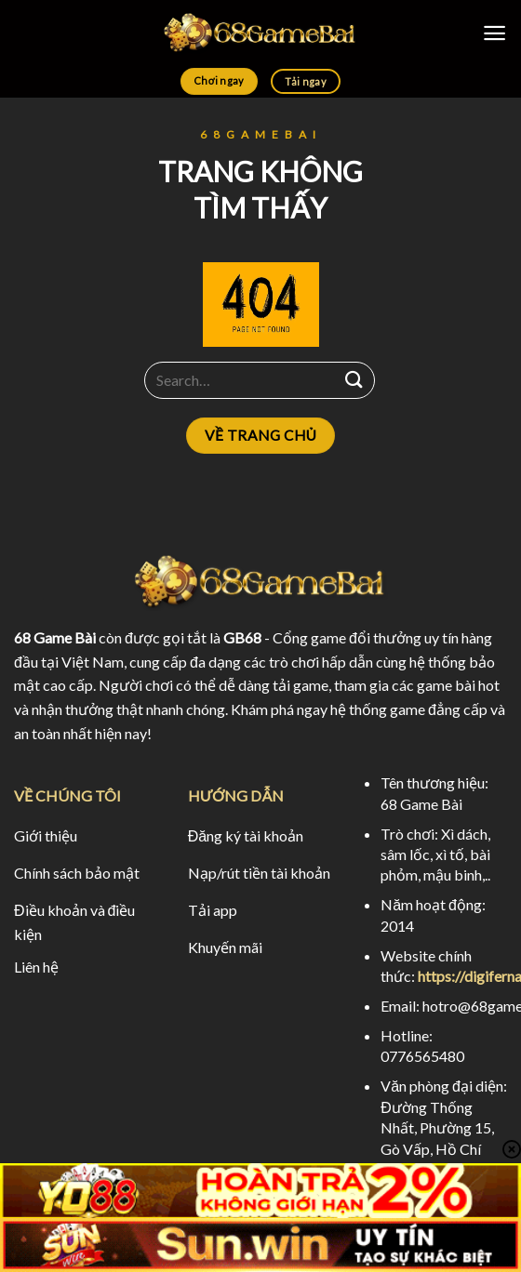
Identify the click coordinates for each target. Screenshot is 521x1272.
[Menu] (494, 33)
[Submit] (354, 380)
